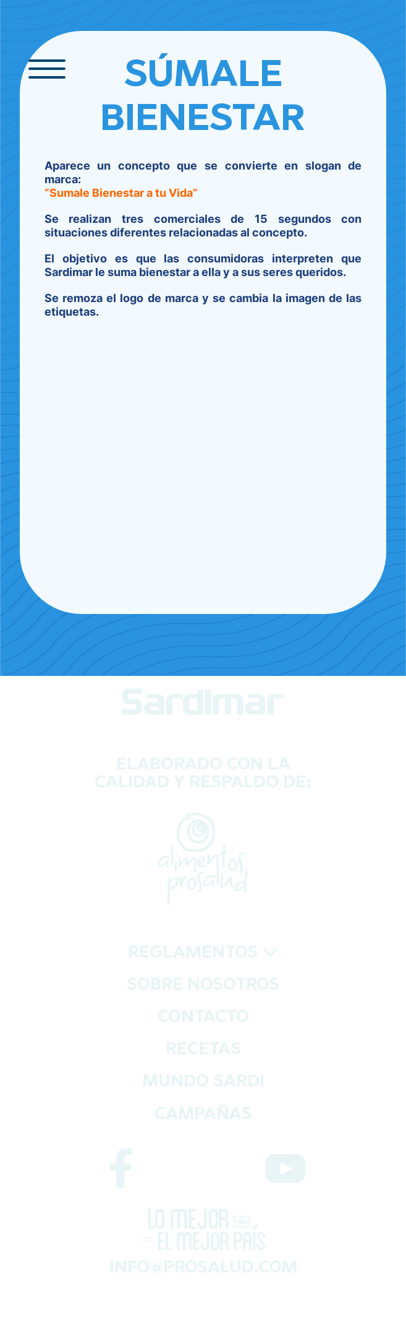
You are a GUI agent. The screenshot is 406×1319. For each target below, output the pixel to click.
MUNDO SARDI (203, 1082)
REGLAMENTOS (203, 953)
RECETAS (203, 1050)
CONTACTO (203, 1018)
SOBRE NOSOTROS (203, 985)
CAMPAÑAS (203, 1115)
